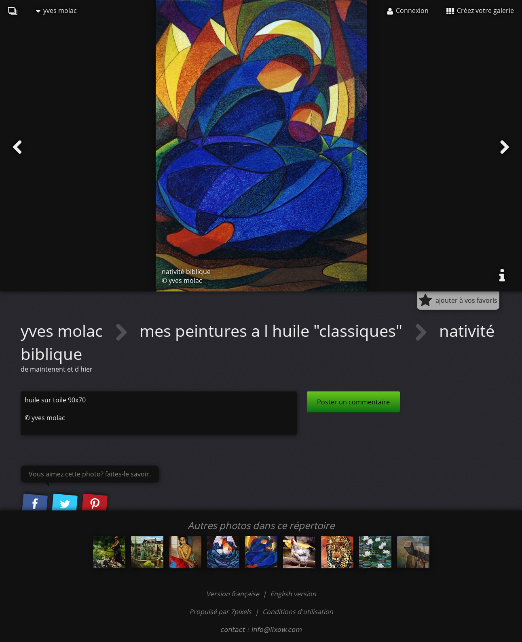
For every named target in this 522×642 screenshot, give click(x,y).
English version (293, 593)
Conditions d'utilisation (297, 611)
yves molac (56, 10)
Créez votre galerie (480, 10)
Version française (233, 593)
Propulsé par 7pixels (220, 611)
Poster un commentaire (353, 402)
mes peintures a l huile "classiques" (272, 330)
